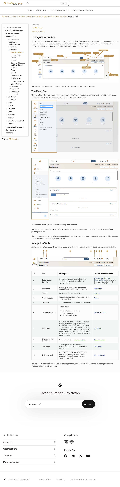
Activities (10, 118)
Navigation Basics (17, 52)
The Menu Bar (37, 28)
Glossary (9, 133)
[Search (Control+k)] (47, 3)
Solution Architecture (13, 30)
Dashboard (11, 97)
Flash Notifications (17, 81)
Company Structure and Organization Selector (18, 65)
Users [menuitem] (30, 10)
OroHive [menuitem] (89, 10)
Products (10, 106)
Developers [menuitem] (41, 10)
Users (14, 17)
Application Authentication (14, 43)
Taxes (9, 112)
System (10, 124)
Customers (11, 100)
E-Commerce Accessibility (14, 93)
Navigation (63, 17)
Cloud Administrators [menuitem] (58, 10)
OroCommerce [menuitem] (77, 10)
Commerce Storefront (13, 127)
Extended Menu (16, 75)
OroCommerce (12, 435)
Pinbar (13, 70)
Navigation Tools (38, 31)
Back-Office (21, 17)
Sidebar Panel (16, 78)
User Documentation (12, 27)
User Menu (12, 47)
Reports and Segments (15, 121)
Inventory (11, 115)
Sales (9, 103)
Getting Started (13, 39)
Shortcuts (14, 60)
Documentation (6, 17)
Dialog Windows (16, 84)
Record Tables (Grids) (16, 56)
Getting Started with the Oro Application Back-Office (42, 17)
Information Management (13, 88)
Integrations (10, 130)
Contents (35, 24)
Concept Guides (11, 33)
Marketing (11, 109)
